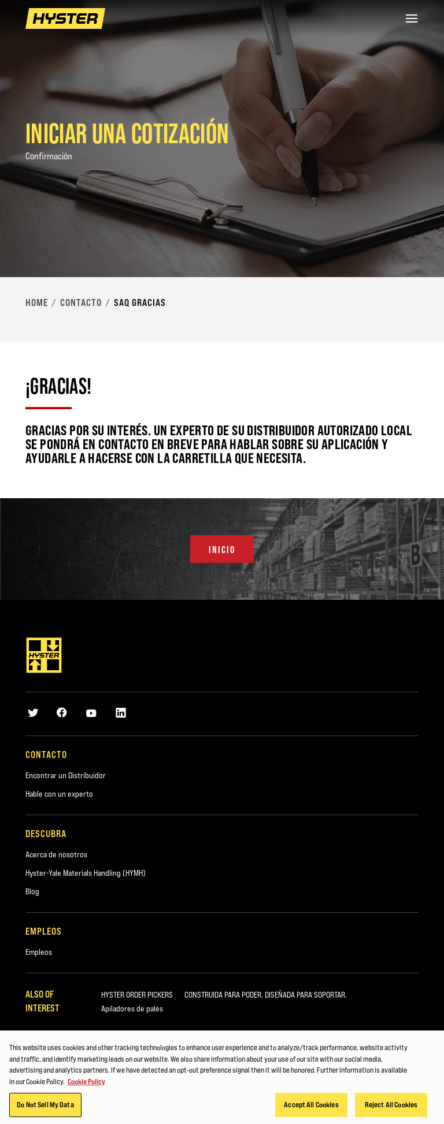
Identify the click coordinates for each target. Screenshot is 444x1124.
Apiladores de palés (132, 1008)
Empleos (38, 952)
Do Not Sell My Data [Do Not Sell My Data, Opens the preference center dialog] (45, 1107)
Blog (32, 891)
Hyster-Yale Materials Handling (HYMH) (85, 872)
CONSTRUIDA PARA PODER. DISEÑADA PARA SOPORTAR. (265, 994)
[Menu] (412, 18)
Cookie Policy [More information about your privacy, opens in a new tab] (86, 1084)
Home (36, 302)
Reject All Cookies (391, 1107)
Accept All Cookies (311, 1107)
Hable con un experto (59, 793)
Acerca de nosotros (56, 854)
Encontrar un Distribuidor (65, 775)
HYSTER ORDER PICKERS (137, 994)
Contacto (81, 302)
